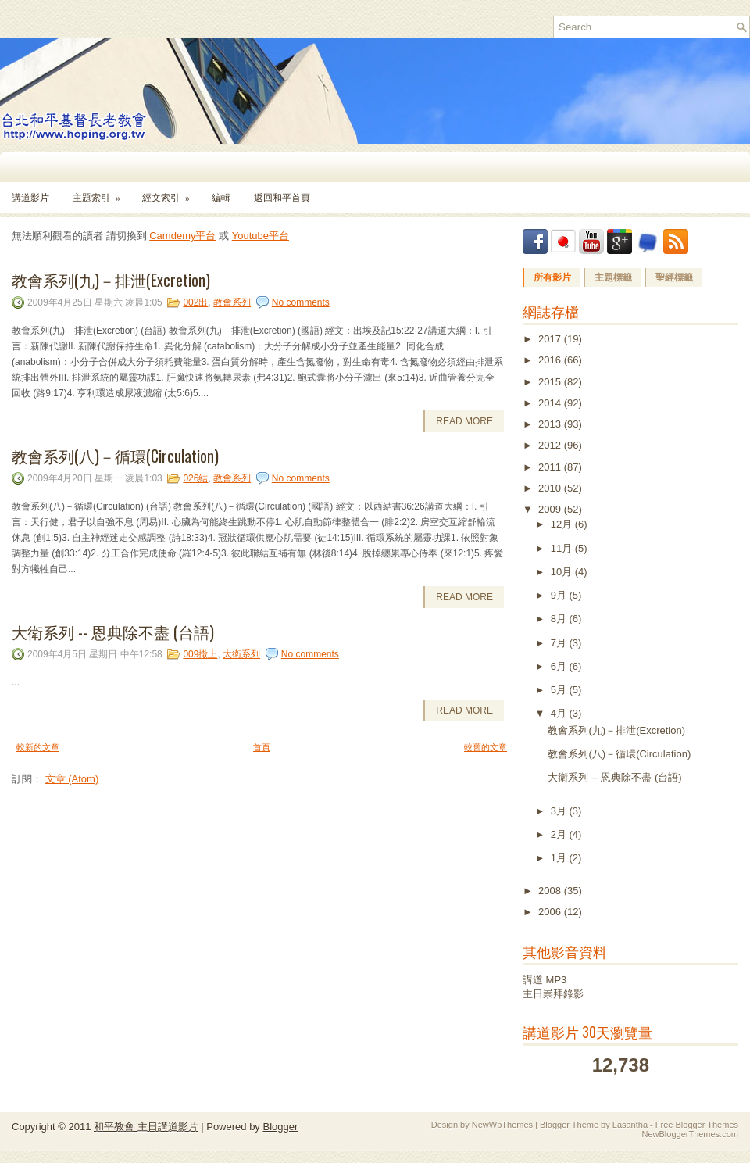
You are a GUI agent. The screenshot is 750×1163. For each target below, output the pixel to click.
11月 (563, 548)
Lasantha (630, 1124)
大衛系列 (241, 654)
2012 (551, 445)
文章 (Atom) (72, 779)
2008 (551, 890)
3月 (560, 811)
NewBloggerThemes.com (690, 1134)
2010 (551, 488)
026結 (195, 478)
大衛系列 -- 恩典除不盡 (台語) (113, 631)
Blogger (280, 1127)
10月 (563, 572)
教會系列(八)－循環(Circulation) (115, 455)
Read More (464, 421)
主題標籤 (613, 277)
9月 (560, 595)
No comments (301, 302)
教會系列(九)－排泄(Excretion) (111, 280)
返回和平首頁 (282, 197)
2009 (551, 509)
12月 (563, 524)
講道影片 (30, 197)
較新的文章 (37, 747)
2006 (551, 912)
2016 (551, 360)
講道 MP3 (544, 980)
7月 (560, 643)
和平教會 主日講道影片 (146, 1127)
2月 (560, 834)
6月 (560, 666)
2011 (551, 467)
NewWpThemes (502, 1124)
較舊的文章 (485, 747)
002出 (195, 302)
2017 (551, 339)
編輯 (221, 197)
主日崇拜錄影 (553, 994)
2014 (551, 403)
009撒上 (200, 654)
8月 (560, 618)
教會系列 (232, 302)
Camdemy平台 (182, 236)
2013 (551, 424)
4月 (560, 713)
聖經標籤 (674, 277)
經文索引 (171, 192)
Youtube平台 (260, 236)
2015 (551, 382)
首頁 (261, 747)
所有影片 (552, 277)
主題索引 (101, 192)
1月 (560, 858)
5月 (560, 690)
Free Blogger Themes (696, 1124)
